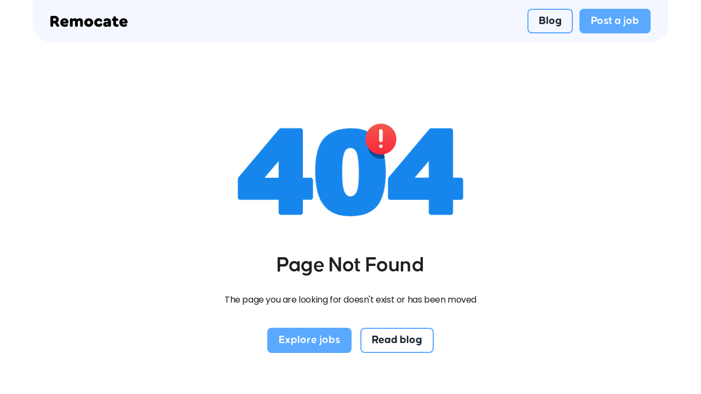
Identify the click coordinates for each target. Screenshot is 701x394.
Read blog (397, 339)
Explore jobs (309, 339)
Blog (550, 20)
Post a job (615, 20)
